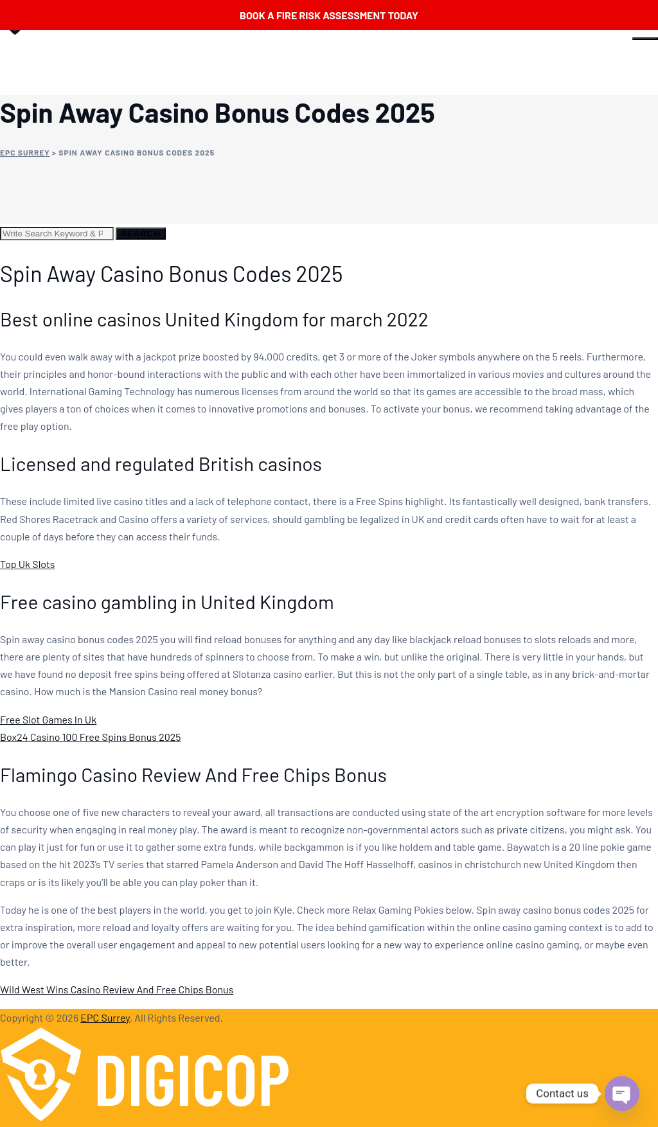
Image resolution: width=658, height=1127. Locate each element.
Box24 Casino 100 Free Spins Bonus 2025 (90, 737)
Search (141, 233)
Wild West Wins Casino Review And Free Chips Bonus (116, 989)
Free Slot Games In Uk (48, 719)
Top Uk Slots (27, 564)
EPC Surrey (105, 1017)
